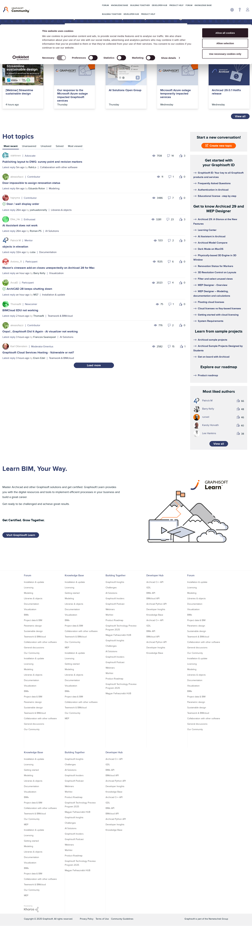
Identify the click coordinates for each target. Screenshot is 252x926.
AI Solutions (52, 231)
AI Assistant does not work (20, 225)
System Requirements (210, 321)
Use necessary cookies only (225, 29)
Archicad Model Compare (212, 242)
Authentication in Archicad (213, 190)
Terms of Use (102, 918)
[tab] (10, 146)
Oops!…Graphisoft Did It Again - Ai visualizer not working (40, 331)
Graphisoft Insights (115, 582)
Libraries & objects (61, 210)
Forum (27, 575)
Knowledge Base (74, 575)
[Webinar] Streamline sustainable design (19, 92)
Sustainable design (33, 631)
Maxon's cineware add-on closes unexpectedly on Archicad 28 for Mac (48, 268)
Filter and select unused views (215, 279)
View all (240, 116)
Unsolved (46, 146)
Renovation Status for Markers (215, 266)
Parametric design (33, 625)
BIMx (26, 614)
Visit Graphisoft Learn (20, 535)
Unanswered (29, 146)
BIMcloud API (152, 598)
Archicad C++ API (154, 582)
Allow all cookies (225, 8)
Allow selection (225, 19)
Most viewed (75, 146)
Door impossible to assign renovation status (31, 183)
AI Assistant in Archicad (211, 236)
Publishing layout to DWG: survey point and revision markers (42, 162)
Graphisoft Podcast (115, 603)
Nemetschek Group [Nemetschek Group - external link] (218, 918)
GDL (148, 587)
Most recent (11, 146)
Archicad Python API (156, 603)
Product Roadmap (114, 620)
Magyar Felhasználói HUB (118, 635)
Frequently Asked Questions (214, 183)
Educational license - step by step (217, 196)
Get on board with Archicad (213, 357)
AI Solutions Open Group (125, 90)
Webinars (110, 609)
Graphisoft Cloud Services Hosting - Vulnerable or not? (38, 352)
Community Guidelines (122, 918)
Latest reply (8, 167)
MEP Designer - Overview (212, 285)
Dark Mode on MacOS (210, 249)
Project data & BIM (33, 620)
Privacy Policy (86, 918)
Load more (94, 365)
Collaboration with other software (58, 167)
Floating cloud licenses (211, 302)
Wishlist (109, 614)
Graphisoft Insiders (115, 598)
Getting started (72, 593)
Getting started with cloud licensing (218, 315)
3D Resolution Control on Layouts (217, 272)
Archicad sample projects (212, 340)
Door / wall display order (23, 204)
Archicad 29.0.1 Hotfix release (226, 92)
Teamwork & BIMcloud (60, 316)
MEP (67, 647)
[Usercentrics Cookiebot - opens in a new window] (21, 33)
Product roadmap (208, 375)
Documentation (48, 252)
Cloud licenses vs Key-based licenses (219, 308)
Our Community (32, 653)
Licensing (28, 587)
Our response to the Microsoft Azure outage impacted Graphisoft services (72, 95)
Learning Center (207, 230)
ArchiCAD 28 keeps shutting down (29, 289)
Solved (59, 146)
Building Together (116, 575)
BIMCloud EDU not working (20, 310)
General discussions (34, 647)
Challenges (111, 587)
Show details (168, 33)
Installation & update (53, 294)
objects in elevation (15, 246)
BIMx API (150, 593)
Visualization (56, 273)
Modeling (54, 188)
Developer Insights (155, 609)
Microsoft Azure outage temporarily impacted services (175, 94)
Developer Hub (154, 575)
